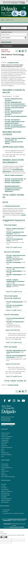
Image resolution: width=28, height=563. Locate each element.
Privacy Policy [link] (14, 3)
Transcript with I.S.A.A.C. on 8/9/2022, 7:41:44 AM (13, 513)
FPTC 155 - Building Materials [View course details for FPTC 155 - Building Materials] (13, 102)
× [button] (26, 1)
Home (2, 20)
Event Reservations (5, 493)
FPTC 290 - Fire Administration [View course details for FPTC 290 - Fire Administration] (13, 125)
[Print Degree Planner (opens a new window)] (16, 51)
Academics (5, 511)
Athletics (3, 469)
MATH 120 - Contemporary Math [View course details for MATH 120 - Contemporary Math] (14, 179)
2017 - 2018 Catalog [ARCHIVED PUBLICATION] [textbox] (13, 28)
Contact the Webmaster (6, 498)
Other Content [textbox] (5, 34)
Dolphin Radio (4, 445)
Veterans (3, 473)
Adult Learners (4, 474)
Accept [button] (23, 2)
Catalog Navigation (7, 46)
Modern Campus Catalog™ (17, 527)
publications (7, 523)
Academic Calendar (5, 433)
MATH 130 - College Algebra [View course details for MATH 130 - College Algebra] (12, 182)
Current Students (5, 465)
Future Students (4, 464)
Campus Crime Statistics (6, 436)
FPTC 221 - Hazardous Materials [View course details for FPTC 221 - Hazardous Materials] (14, 111)
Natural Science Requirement (13, 188)
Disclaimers (3, 443)
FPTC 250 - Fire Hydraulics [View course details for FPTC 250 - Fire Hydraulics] (12, 119)
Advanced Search (6, 42)
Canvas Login (4, 487)
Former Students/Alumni (6, 467)
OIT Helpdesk (4, 496)
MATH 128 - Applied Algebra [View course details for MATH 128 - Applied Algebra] (12, 180)
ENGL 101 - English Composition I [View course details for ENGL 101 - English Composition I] (14, 175)
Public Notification (5, 452)
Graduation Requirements (12, 206)
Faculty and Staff (5, 471)
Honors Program (6, 509)
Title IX (2, 456)
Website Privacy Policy (6, 500)
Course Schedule (5, 489)
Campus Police (4, 434)
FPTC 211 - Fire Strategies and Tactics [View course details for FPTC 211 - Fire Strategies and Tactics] (15, 106)
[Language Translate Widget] (8, 424)
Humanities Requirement (12, 186)
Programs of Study (13, 62)
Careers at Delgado (5, 438)
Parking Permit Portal (5, 495)
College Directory (4, 440)
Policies (2, 451)
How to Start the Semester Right (8, 476)
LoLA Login (3, 486)
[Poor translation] (5, 537)
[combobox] (14, 28)
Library (2, 449)
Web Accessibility (5, 502)
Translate (9, 425)
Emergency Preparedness (6, 447)
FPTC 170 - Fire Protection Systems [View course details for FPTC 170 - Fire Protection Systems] (14, 104)
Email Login (3, 484)
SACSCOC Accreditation (6, 454)
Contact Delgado (5, 442)
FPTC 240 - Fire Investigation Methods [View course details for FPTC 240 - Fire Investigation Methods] (16, 116)
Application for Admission (6, 491)
